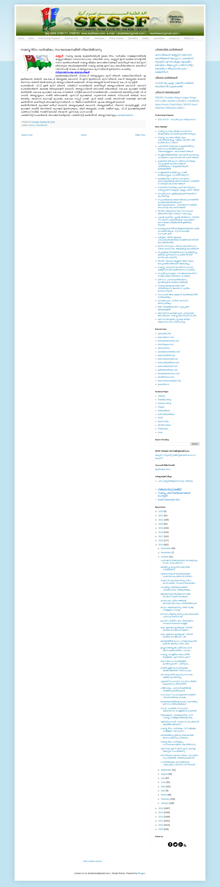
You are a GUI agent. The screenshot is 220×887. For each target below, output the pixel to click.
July (163, 778)
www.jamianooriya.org (168, 340)
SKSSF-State (189, 104)
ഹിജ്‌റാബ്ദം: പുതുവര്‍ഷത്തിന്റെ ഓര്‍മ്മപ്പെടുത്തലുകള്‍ (175, 689)
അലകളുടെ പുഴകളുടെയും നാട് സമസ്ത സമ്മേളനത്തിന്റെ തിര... (177, 716)
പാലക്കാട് (187, 58)
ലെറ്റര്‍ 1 (159, 455)
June (163, 782)
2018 (161, 532)
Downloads (159, 38)
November (166, 552)
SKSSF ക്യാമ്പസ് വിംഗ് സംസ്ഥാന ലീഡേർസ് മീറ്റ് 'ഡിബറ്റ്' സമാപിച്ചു (175, 212)
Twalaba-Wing (172, 97)
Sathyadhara (164, 410)
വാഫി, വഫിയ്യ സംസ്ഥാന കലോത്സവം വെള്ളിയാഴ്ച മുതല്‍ (178, 709)
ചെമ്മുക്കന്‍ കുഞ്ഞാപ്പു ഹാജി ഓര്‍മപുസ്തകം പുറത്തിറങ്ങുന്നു (173, 173)
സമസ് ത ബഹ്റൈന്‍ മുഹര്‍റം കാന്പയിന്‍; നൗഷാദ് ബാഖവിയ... (178, 581)
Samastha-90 (41, 125)
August (164, 774)
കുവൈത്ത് (176, 86)
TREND (159, 97)
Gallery (145, 38)
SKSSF (86, 38)
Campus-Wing (188, 97)
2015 (161, 544)
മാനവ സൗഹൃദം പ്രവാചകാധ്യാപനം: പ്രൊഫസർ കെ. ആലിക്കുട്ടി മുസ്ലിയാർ (178, 247)
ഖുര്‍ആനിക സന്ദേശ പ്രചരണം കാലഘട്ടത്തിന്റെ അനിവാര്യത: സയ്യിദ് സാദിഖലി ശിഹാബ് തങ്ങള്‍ (178, 181)
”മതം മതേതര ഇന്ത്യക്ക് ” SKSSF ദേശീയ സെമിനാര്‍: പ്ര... (176, 635)
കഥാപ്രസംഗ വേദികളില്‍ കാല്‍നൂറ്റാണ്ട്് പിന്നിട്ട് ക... (175, 662)
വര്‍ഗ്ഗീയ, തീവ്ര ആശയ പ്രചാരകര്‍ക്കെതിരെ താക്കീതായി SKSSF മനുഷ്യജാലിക (178, 240)
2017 (161, 536)
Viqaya (161, 407)
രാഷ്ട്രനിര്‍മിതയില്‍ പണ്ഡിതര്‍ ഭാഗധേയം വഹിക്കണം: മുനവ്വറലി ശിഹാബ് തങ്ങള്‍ (178, 156)
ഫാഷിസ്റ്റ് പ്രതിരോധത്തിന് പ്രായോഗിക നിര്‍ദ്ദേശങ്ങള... (175, 588)
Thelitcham (163, 428)
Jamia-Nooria (161, 104)
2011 (161, 821)
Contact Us (174, 38)
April (163, 790)
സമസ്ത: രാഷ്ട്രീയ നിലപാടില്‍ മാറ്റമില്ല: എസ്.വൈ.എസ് (175, 655)
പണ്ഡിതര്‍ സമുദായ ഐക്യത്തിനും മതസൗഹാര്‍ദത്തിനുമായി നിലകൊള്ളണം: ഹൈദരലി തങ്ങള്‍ (176, 149)
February (165, 799)
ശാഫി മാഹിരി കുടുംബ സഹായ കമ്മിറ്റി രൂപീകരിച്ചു (176, 675)
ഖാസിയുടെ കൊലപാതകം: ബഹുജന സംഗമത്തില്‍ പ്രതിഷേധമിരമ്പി (179, 756)
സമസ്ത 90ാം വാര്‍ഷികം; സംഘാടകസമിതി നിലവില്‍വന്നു (178, 743)
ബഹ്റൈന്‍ (161, 86)
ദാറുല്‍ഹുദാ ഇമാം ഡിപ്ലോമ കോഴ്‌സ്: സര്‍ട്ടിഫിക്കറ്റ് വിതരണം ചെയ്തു (177, 274)
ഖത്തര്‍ (189, 83)
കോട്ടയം (160, 65)
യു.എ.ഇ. (169, 83)
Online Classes (116, 38)
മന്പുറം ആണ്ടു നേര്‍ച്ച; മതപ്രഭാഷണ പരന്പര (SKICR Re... (179, 615)
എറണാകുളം (172, 61)
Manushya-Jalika (174, 107)
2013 (161, 812)
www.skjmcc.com (166, 337)
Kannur (32, 125)
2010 (161, 825)
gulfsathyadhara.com (168, 370)
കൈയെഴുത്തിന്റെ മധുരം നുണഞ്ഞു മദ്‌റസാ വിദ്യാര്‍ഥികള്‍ (178, 702)
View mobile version (92, 861)
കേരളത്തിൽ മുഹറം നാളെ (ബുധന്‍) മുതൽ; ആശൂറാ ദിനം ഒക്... (178, 642)
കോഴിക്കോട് (162, 58)
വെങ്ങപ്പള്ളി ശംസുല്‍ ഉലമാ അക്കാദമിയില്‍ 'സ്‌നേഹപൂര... (176, 669)
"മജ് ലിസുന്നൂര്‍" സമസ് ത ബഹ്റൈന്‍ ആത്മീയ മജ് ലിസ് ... (179, 722)
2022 (161, 515)
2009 (161, 829)
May (163, 786)
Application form (162, 469)
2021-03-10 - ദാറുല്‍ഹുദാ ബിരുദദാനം (177, 119)
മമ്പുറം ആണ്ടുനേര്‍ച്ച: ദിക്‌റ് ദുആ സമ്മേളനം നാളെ (177, 608)
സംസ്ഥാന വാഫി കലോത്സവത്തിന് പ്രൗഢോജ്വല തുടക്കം (178, 695)
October (165, 556)
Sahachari (160, 107)
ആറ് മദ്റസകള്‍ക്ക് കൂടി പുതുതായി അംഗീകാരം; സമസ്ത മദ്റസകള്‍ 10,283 (177, 314)
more (160, 432)
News (31, 38)
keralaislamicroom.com (169, 373)
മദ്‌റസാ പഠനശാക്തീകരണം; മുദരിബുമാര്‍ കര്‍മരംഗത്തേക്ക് (173, 280)
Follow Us (188, 38)
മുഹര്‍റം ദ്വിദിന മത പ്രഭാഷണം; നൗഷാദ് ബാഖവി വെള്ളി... (177, 622)
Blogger (141, 873)
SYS (157, 101)
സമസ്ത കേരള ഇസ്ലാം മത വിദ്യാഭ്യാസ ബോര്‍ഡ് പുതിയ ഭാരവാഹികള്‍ (174, 288)
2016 (161, 540)
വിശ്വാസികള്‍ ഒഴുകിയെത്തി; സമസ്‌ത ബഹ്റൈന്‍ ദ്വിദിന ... (177, 575)
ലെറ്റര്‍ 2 (159, 458)
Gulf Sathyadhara (166, 414)
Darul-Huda (176, 104)
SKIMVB (193, 101)
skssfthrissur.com (166, 377)
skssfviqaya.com (166, 344)
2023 (161, 511)
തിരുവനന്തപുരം (176, 68)
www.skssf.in (164, 348)
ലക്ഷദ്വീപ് (161, 72)
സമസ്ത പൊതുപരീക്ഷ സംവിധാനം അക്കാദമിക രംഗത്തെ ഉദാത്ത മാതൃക (177, 132)
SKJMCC (182, 101)
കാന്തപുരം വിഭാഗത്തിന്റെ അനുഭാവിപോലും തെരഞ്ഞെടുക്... (179, 601)
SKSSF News (164, 425)
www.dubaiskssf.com (168, 366)
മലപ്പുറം (175, 58)
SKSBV (172, 101)
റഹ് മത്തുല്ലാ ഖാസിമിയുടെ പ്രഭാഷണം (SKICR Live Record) (177, 763)
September (166, 770)
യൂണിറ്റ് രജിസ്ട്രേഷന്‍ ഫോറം (179, 455)
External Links (71, 38)
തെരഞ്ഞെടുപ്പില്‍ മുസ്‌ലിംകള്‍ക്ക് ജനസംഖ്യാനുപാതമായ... (177, 736)
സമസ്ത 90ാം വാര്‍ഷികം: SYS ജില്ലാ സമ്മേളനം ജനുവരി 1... (178, 729)
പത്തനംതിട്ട (185, 65)
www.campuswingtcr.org (169, 380)
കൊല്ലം (160, 68)
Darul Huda (163, 421)
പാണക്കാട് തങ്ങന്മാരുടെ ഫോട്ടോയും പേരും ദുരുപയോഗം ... (179, 561)
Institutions (99, 38)
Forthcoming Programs (49, 38)
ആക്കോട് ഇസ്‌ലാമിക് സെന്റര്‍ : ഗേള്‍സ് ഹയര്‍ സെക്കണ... (176, 595)
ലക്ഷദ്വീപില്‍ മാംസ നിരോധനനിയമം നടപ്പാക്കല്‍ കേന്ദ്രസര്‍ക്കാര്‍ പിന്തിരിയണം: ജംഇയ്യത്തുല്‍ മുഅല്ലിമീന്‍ (176, 165)
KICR (160, 418)
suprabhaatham (125, 115)
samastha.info (164, 333)
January (165, 803)
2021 (161, 520)
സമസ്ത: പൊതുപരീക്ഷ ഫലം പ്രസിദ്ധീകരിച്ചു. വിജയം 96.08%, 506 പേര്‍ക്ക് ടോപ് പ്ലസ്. (176, 140)
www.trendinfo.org (166, 355)
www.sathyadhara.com (168, 362)
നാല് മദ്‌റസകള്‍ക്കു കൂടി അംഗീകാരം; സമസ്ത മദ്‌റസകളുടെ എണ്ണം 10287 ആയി (178, 188)
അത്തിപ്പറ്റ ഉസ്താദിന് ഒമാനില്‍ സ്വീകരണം (175, 568)
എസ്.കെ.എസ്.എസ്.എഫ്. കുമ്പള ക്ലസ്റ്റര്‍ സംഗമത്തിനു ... (177, 749)
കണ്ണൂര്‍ (175, 55)
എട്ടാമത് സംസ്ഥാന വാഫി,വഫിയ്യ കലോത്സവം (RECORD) (178, 682)
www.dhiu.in (163, 384)
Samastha (133, 38)
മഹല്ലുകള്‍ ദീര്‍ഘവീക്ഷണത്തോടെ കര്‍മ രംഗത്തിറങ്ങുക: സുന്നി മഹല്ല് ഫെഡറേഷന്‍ (178, 231)
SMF (163, 101)
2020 (161, 524)
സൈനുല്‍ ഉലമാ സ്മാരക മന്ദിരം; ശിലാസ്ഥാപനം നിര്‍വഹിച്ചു (174, 320)
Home (21, 38)
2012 (161, 816)
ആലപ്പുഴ (172, 65)
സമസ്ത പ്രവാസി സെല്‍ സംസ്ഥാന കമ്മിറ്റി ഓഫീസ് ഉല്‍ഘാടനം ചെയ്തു (176, 268)
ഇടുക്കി (186, 61)
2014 (161, 808)
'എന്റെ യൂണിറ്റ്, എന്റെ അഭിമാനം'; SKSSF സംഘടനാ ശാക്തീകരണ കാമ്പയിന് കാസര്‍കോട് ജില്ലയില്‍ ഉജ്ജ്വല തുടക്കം (178, 221)
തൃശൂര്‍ (159, 61)
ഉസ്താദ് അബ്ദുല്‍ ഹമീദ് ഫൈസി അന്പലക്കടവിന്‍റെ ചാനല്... (176, 649)
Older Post (140, 135)
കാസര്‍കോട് (162, 55)
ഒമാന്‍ (179, 83)
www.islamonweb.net (168, 359)
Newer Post (26, 135)
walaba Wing (164, 399)
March (164, 795)
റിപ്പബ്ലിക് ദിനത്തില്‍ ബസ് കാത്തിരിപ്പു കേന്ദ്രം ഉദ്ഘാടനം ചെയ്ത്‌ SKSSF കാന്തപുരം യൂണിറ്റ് (177, 255)
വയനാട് (186, 55)
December (166, 548)
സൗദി (158, 83)
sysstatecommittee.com (169, 351)
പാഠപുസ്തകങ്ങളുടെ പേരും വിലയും (175, 481)
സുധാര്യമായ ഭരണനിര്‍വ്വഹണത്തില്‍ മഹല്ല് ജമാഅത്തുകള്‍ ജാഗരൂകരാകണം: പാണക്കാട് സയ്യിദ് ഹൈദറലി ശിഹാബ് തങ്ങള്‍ (178, 203)
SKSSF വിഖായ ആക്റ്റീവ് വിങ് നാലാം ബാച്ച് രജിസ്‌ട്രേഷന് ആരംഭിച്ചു (176, 262)
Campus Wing (164, 403)
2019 (161, 528)
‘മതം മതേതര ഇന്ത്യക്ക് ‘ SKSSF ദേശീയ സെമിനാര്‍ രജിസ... (176, 628)
